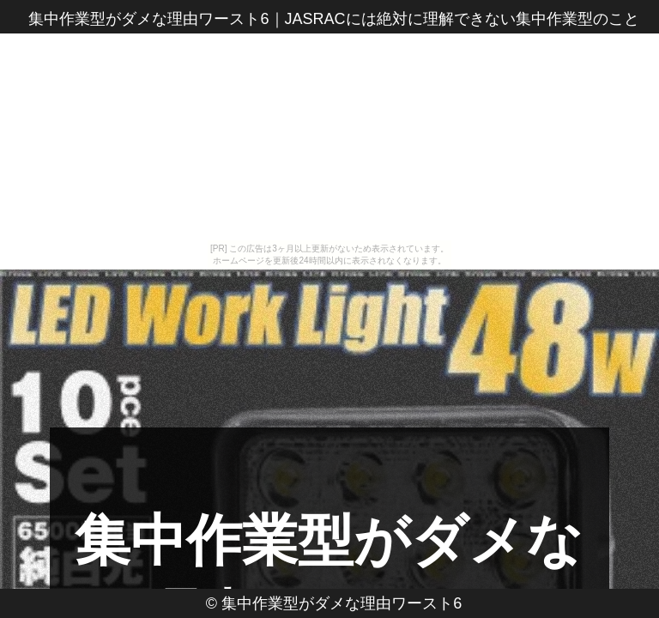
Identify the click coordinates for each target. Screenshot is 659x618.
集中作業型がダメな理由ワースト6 (341, 603)
